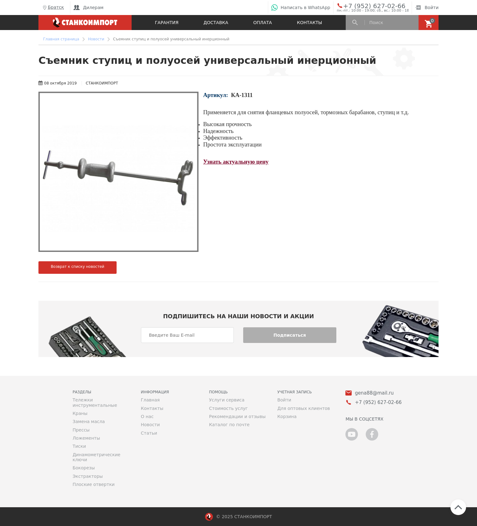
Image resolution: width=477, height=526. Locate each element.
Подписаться (290, 335)
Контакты (309, 22)
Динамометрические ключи (96, 457)
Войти (427, 7)
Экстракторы (88, 476)
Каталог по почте (229, 424)
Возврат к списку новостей (77, 266)
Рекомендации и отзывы (237, 416)
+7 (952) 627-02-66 (367, 6)
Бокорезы (84, 467)
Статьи (149, 433)
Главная (150, 399)
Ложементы (86, 438)
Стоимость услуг (228, 408)
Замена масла (89, 421)
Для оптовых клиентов (303, 408)
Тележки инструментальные (95, 402)
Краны (80, 413)
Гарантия (166, 22)
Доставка (215, 22)
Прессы (81, 429)
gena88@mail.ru (374, 393)
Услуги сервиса (226, 399)
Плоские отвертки (94, 484)
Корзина (287, 416)
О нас (147, 416)
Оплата (262, 22)
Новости (150, 424)
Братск (53, 7)
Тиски (79, 446)
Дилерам (88, 7)
